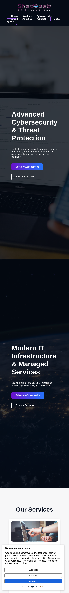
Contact (41, 19)
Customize (33, 570)
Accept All (33, 581)
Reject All (33, 576)
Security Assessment (27, 167)
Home (14, 16)
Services (27, 16)
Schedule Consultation (28, 395)
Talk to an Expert (25, 176)
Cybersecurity (44, 16)
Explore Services (25, 405)
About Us (27, 19)
